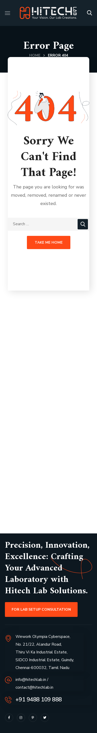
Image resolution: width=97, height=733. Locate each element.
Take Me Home (49, 242)
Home (34, 55)
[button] (89, 13)
